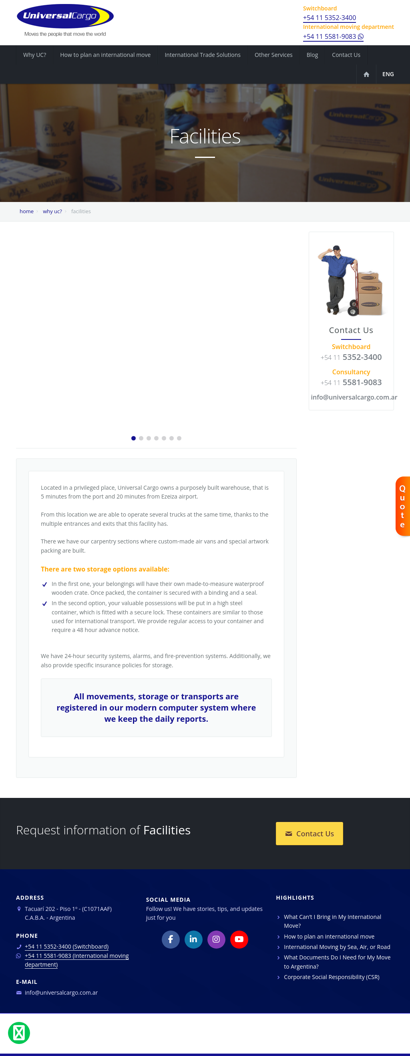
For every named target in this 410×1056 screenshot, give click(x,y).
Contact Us (309, 833)
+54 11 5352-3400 (329, 17)
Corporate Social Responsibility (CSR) (331, 977)
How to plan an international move (329, 936)
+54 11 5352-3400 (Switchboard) (67, 946)
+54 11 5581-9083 (333, 36)
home (27, 211)
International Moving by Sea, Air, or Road (337, 947)
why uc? (52, 211)
